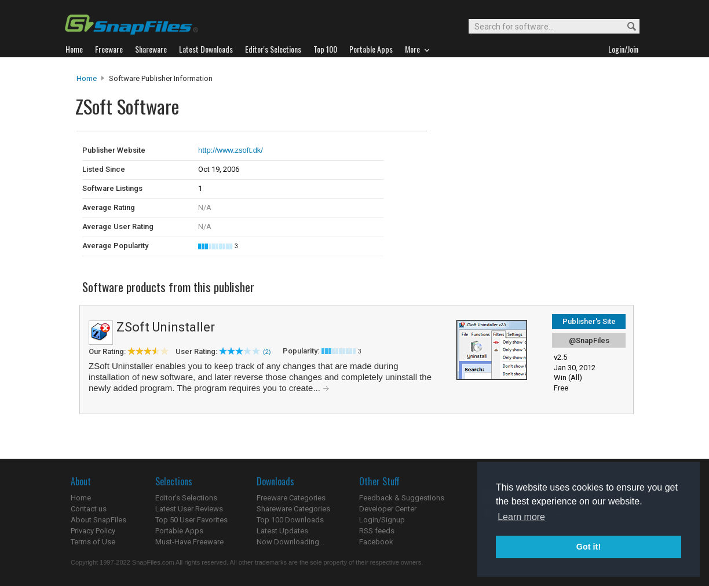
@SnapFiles (589, 340)
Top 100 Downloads (290, 519)
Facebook (376, 541)
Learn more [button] (521, 517)
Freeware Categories (291, 497)
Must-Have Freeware (189, 541)
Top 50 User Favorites (191, 519)
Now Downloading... (290, 541)
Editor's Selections (186, 497)
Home (86, 78)
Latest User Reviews (189, 508)
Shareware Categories (293, 508)
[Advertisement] (505, 155)
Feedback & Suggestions (401, 497)
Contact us (89, 508)
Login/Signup (382, 519)
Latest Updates (282, 530)
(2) (267, 351)
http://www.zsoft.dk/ (230, 150)
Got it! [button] (588, 546)
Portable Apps (179, 530)
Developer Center (387, 508)
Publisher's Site (589, 321)
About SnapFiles (98, 519)
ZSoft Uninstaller (165, 327)
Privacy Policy (93, 530)
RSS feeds (376, 530)
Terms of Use (93, 541)
